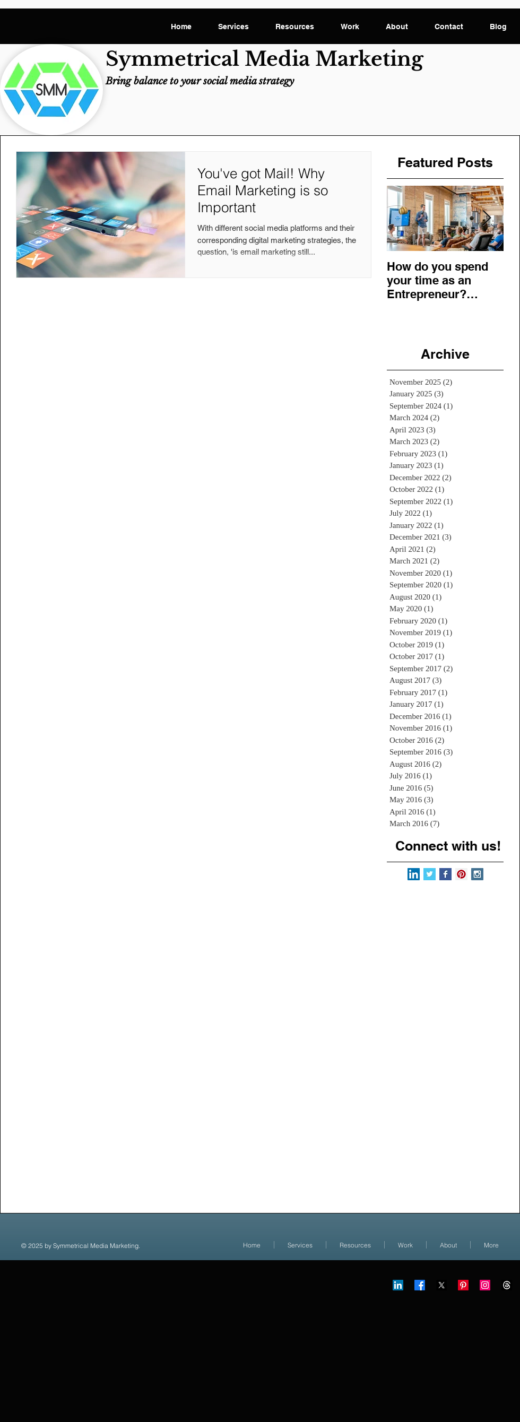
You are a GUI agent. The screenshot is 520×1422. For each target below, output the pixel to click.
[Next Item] (486, 218)
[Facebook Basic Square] (445, 874)
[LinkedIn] (398, 1285)
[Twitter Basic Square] (429, 874)
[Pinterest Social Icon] (461, 874)
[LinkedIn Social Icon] (414, 874)
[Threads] (506, 1285)
